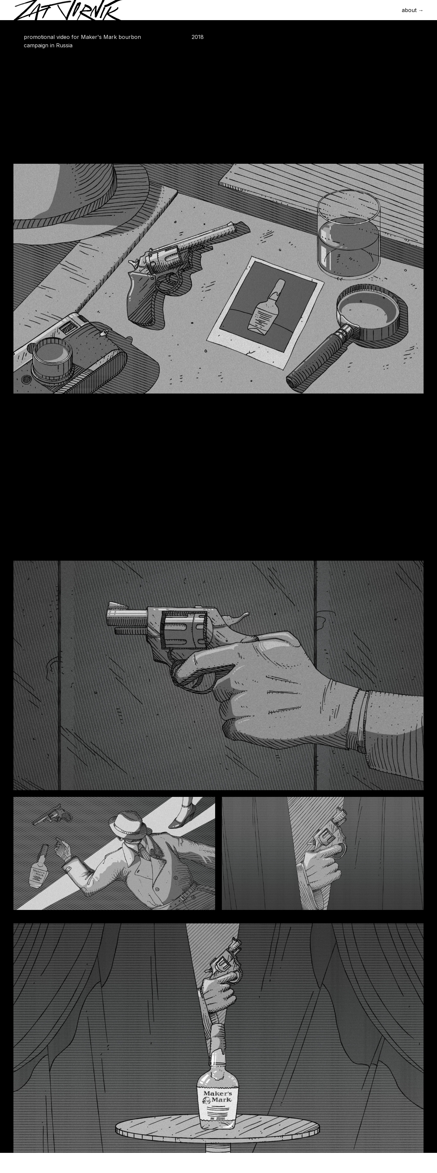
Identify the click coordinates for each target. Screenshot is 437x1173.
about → (413, 10)
